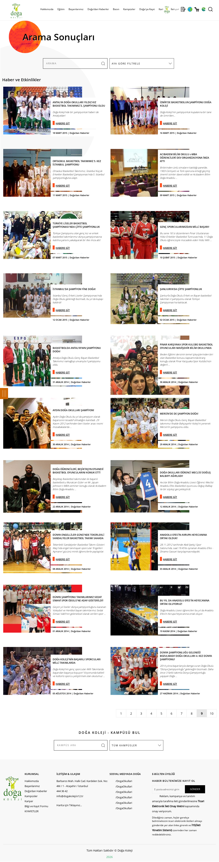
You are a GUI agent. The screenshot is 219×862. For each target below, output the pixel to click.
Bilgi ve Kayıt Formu (36, 806)
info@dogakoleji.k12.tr (69, 796)
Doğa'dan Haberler (98, 9)
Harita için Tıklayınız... (69, 805)
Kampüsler (129, 9)
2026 (109, 857)
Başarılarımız (76, 9)
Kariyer (163, 9)
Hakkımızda (46, 9)
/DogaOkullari (124, 781)
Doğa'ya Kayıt (147, 9)
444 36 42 (62, 791)
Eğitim (61, 9)
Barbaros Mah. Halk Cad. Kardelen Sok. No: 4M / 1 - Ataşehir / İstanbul (82, 783)
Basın (116, 9)
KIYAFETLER (32, 811)
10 (212, 713)
